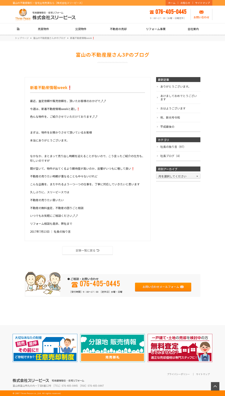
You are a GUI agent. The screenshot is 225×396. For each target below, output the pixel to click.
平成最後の (165, 126)
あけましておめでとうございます (177, 97)
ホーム (171, 3)
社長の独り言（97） (171, 146)
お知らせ (185, 3)
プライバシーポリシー (178, 374)
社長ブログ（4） (169, 156)
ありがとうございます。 (174, 86)
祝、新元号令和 (168, 117)
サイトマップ (202, 3)
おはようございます (171, 108)
